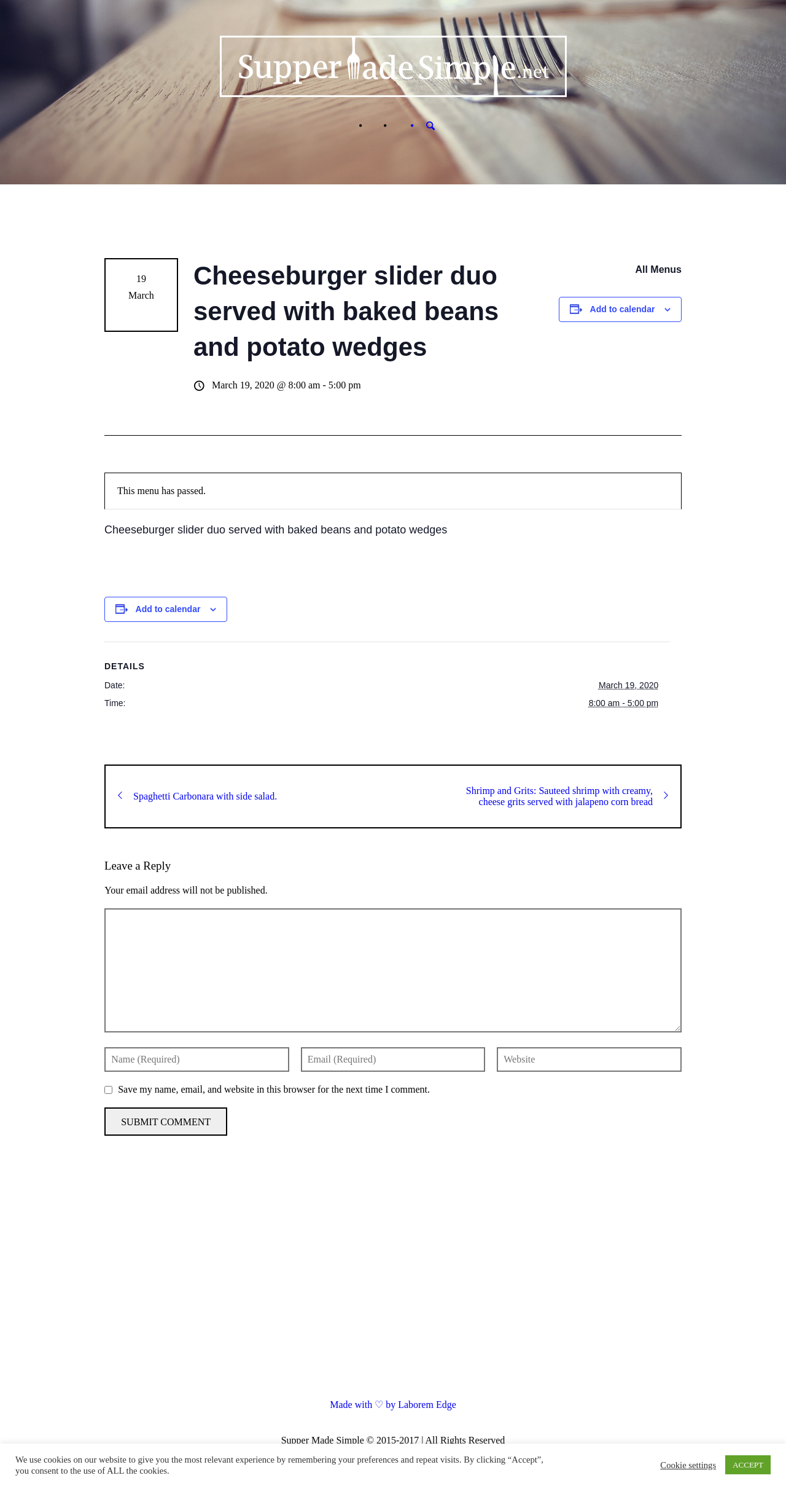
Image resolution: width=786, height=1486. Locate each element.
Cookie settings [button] (688, 1465)
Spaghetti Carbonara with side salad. (197, 796)
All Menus (658, 269)
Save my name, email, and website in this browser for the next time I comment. (274, 1089)
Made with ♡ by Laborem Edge (393, 1404)
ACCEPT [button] (748, 1464)
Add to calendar (622, 309)
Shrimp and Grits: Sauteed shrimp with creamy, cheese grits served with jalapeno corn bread (567, 796)
